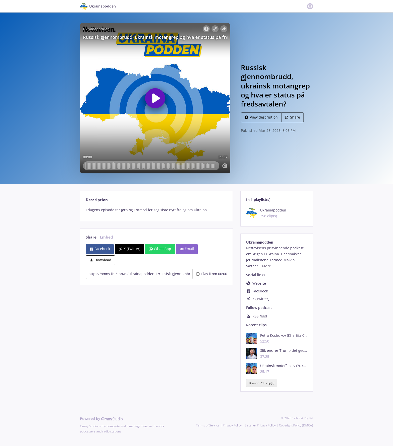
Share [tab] (91, 237)
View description (261, 117)
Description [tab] (97, 199)
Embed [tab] (106, 237)
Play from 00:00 (211, 273)
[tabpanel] (156, 210)
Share (292, 117)
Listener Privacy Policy (260, 425)
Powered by (101, 418)
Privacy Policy (232, 425)
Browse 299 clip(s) (261, 383)
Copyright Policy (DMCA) (296, 425)
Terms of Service (208, 425)
